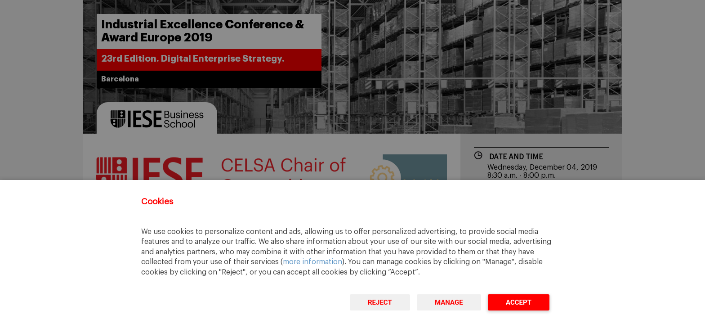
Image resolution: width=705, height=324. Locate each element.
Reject (380, 302)
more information (312, 262)
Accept (518, 302)
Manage (449, 302)
